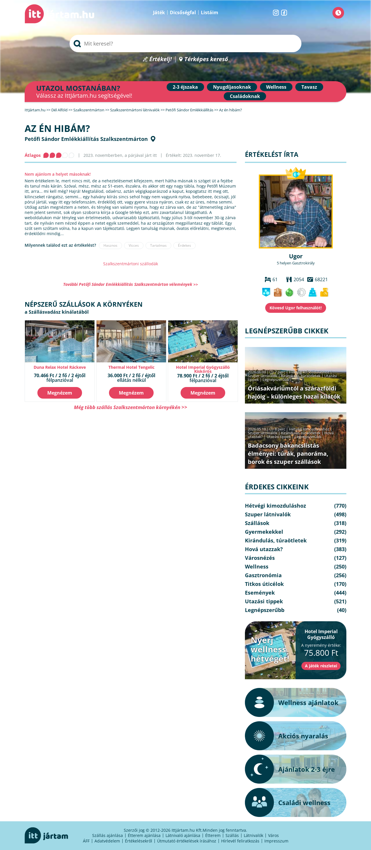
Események (260, 592)
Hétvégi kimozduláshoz (309, 372)
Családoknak (245, 96)
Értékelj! (160, 59)
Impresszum (276, 841)
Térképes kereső (206, 59)
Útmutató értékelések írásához (186, 841)
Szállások (257, 523)
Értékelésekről (138, 841)
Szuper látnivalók (262, 375)
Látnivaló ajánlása (183, 835)
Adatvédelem (107, 841)
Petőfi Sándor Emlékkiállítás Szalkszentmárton (86, 138)
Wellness (276, 87)
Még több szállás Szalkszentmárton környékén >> (130, 407)
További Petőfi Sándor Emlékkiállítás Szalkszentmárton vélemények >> (130, 284)
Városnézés (260, 557)
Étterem (213, 835)
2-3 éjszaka (185, 87)
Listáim (209, 12)
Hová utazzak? (264, 549)
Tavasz (309, 87)
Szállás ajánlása (107, 835)
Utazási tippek (279, 436)
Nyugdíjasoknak (232, 87)
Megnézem (59, 393)
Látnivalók (253, 835)
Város (273, 835)
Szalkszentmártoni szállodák (130, 263)
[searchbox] (185, 43)
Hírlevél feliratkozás (240, 841)
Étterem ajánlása (144, 835)
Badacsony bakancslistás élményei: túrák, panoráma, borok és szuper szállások (288, 454)
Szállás (232, 835)
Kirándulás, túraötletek (301, 375)
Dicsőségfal (183, 12)
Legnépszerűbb (276, 379)
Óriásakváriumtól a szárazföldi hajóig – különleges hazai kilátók (294, 392)
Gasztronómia (263, 575)
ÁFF (86, 841)
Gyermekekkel (264, 531)
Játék (159, 12)
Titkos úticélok (264, 583)
